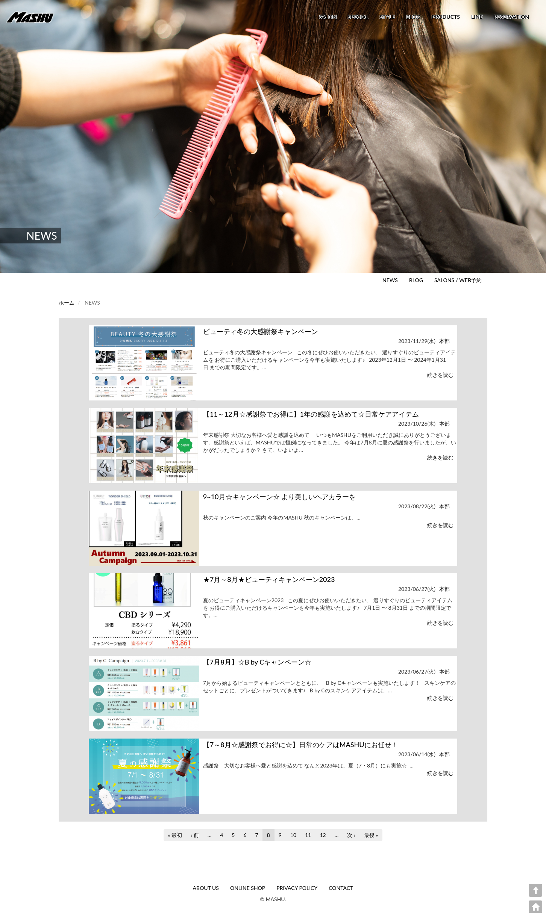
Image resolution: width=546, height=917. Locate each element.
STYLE (387, 17)
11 (308, 836)
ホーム (66, 302)
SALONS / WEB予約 (458, 280)
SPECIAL (358, 17)
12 (323, 836)
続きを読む (440, 375)
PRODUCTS (446, 17)
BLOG (413, 17)
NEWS (390, 280)
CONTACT (341, 888)
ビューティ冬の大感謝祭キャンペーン (260, 331)
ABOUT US (206, 888)
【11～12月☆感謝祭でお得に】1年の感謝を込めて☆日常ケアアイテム (311, 414)
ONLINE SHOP (247, 888)
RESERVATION (511, 17)
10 (293, 836)
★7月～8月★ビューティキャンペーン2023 (269, 579)
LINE (476, 17)
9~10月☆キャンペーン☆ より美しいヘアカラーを (279, 496)
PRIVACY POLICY (296, 888)
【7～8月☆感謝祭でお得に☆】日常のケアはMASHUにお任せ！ (300, 744)
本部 (444, 341)
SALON (328, 17)
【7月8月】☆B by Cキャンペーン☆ (257, 662)
